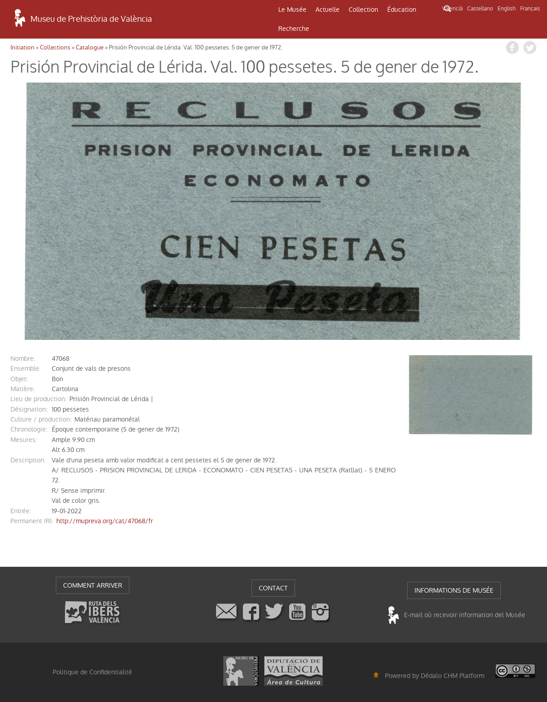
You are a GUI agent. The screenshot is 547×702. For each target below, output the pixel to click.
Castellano (480, 8)
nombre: (22, 358)
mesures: (23, 439)
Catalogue (89, 47)
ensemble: (25, 368)
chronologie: (28, 429)
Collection (363, 9)
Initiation (22, 47)
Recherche (293, 28)
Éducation (401, 9)
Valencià (452, 8)
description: (27, 460)
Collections (55, 47)
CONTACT (273, 588)
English (507, 8)
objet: (19, 378)
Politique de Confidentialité (92, 672)
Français (530, 8)
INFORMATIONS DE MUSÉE (453, 590)
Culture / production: (40, 419)
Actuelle (327, 9)
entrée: (20, 510)
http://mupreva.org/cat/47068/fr (104, 520)
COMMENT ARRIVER (92, 585)
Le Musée (292, 9)
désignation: (28, 409)
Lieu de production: (38, 398)
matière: (22, 388)
